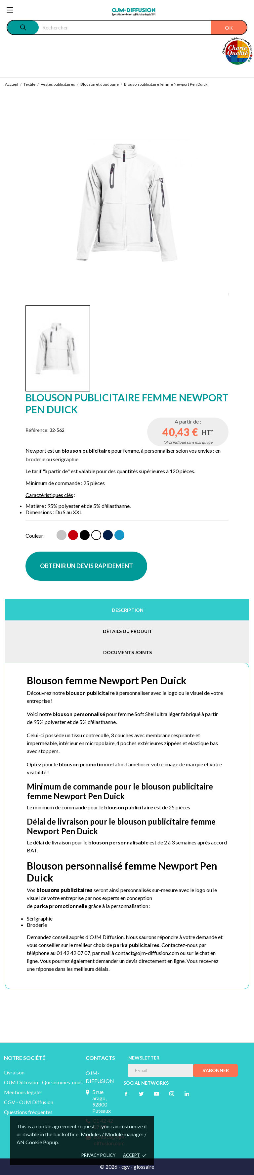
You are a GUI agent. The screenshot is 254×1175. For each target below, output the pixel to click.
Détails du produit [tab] (127, 631)
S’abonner (215, 1070)
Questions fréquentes (28, 1112)
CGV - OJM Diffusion (28, 1102)
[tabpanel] (127, 202)
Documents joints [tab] (127, 652)
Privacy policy (98, 1155)
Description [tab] (128, 610)
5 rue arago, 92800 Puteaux (101, 1101)
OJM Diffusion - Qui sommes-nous (43, 1082)
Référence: (37, 430)
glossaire (144, 1166)
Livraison (14, 1072)
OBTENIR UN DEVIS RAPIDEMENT (86, 565)
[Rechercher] (143, 27)
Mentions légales (23, 1092)
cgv (125, 1166)
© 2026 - (110, 1166)
